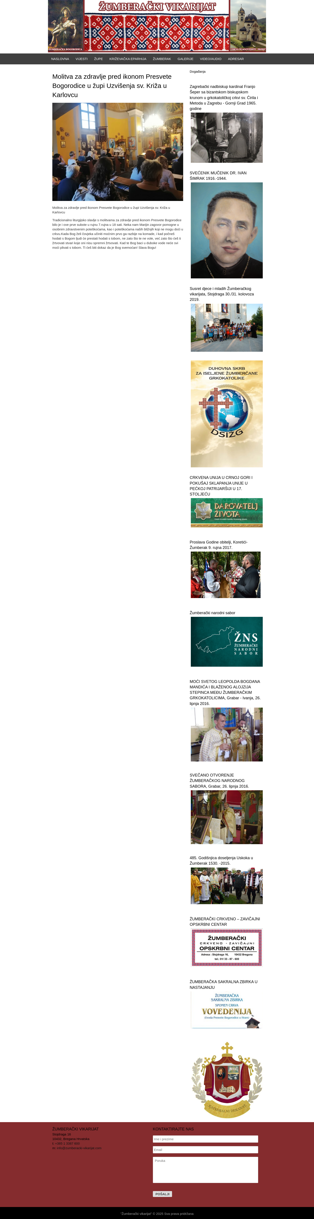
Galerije (186, 59)
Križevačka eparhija (128, 59)
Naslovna (60, 59)
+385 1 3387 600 (67, 1143)
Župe (98, 59)
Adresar (236, 59)
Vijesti (82, 59)
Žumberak (162, 59)
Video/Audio (210, 59)
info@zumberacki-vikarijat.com (79, 1148)
